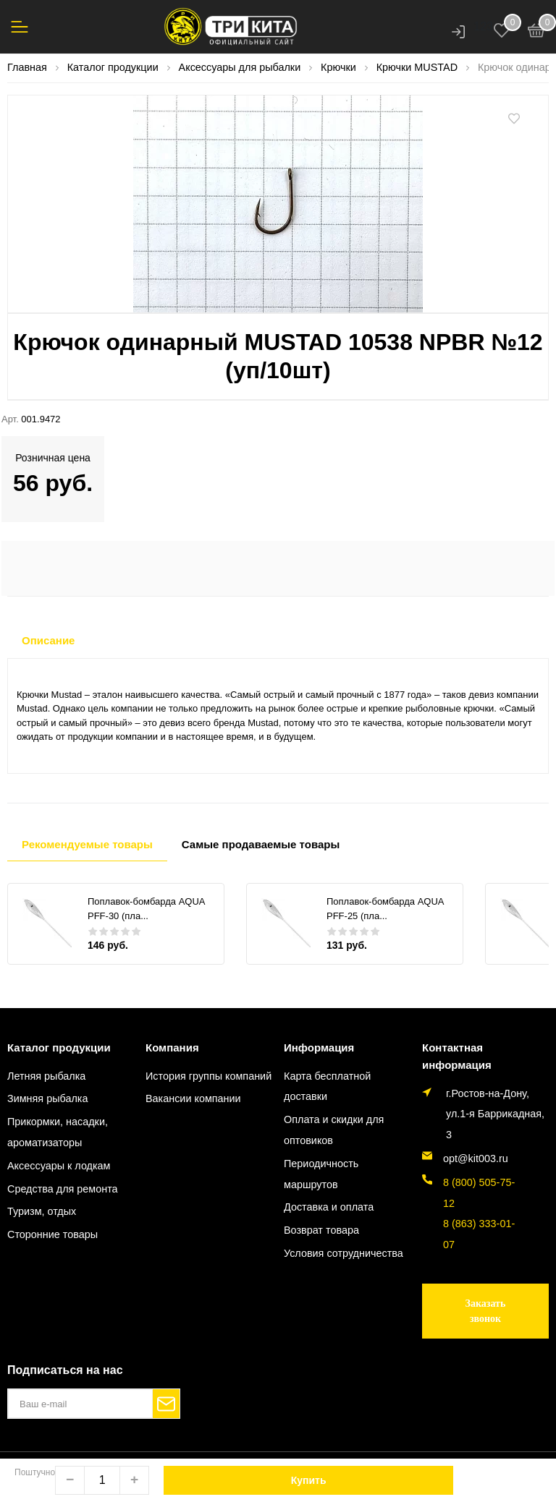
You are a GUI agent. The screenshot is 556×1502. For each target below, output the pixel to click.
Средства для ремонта (62, 1189)
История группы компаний (208, 1076)
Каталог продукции (59, 1047)
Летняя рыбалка (46, 1076)
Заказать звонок (486, 1311)
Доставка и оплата (329, 1207)
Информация (319, 1047)
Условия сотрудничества (343, 1253)
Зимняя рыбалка (47, 1098)
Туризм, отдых (41, 1211)
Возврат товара (321, 1230)
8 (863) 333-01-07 (479, 1234)
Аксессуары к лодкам (58, 1166)
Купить (309, 1480)
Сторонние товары (52, 1234)
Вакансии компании (193, 1098)
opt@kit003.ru (475, 1158)
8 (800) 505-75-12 (479, 1193)
